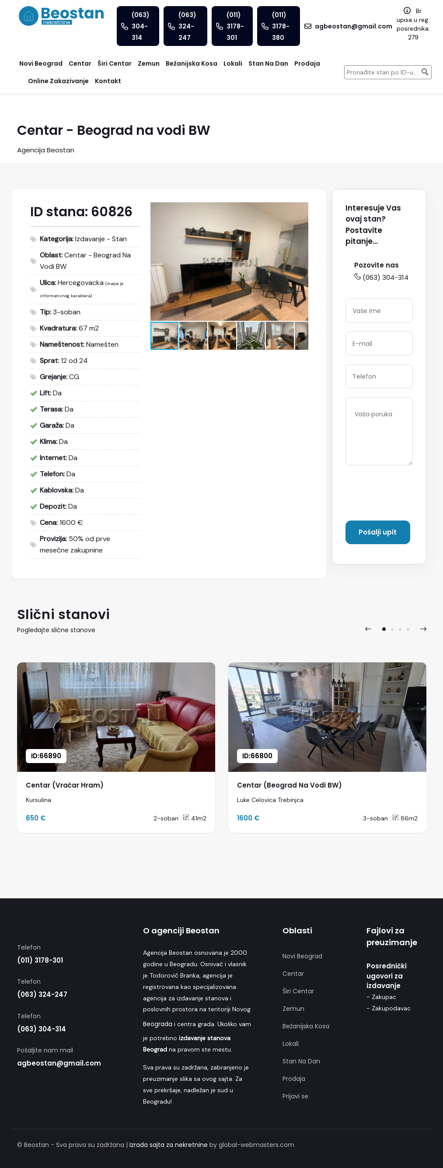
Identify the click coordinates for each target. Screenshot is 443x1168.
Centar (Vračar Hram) (65, 785)
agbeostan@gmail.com (59, 1063)
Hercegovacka (81, 282)
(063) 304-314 (381, 277)
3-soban (375, 818)
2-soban (165, 818)
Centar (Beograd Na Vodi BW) (289, 785)
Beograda (157, 1024)
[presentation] (368, 629)
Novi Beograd (302, 956)
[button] (300, 210)
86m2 (405, 818)
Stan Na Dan (301, 1061)
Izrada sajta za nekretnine (168, 1144)
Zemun (293, 1008)
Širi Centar (298, 991)
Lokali (291, 1043)
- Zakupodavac (388, 1008)
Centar (293, 973)
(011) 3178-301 (40, 960)
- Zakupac (381, 997)
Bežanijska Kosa (306, 1026)
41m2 (194, 818)
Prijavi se (295, 1096)
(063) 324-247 (42, 994)
